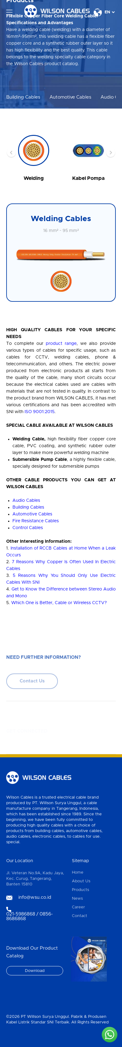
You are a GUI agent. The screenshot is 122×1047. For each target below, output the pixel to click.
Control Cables (27, 528)
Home (77, 873)
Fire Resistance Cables (35, 521)
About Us (81, 881)
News (77, 899)
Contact (79, 916)
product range (61, 343)
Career (78, 907)
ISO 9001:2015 (39, 412)
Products (80, 890)
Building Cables (28, 507)
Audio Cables (26, 500)
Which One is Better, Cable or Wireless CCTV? (59, 603)
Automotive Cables (32, 514)
